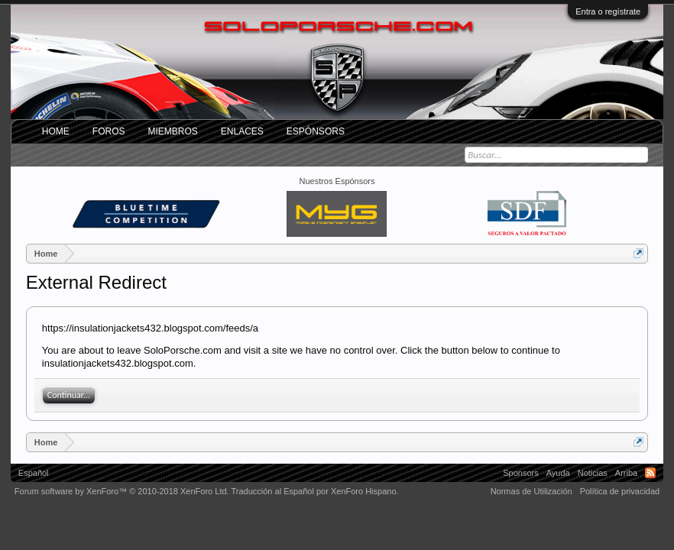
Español (33, 472)
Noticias (593, 472)
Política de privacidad (620, 491)
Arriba (626, 472)
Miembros (172, 131)
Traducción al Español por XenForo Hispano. (314, 491)
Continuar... (68, 395)
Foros (108, 131)
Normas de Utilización (531, 491)
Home (56, 131)
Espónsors (316, 131)
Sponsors (520, 472)
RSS (650, 472)
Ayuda (558, 472)
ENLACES (242, 131)
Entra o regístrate (607, 11)
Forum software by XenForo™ (122, 491)
